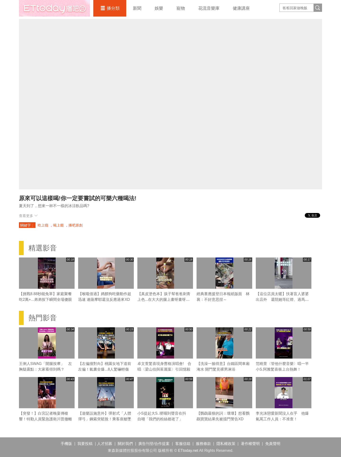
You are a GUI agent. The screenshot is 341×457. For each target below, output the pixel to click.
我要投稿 (85, 444)
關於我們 (125, 444)
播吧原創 (75, 225)
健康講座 (241, 8)
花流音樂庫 (209, 8)
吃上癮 (43, 225)
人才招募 (104, 444)
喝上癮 (58, 225)
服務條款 (203, 444)
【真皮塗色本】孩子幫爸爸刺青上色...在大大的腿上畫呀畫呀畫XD (163, 299)
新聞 (137, 8)
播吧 (54, 8)
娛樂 (159, 8)
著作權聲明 (250, 444)
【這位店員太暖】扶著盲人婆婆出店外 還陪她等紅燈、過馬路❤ (282, 299)
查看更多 (28, 216)
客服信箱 (182, 444)
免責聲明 (272, 444)
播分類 (113, 8)
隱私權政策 (225, 444)
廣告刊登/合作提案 (154, 444)
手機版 (66, 444)
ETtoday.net (188, 450)
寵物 (180, 8)
